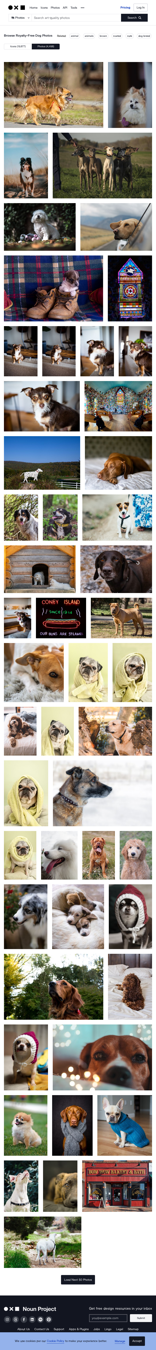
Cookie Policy (57, 1343)
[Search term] (76, 18)
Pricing (125, 7)
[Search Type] (19, 18)
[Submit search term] (134, 18)
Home (34, 7)
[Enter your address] (109, 1318)
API (65, 7)
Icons (44, 7)
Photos (55, 7)
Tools (73, 7)
